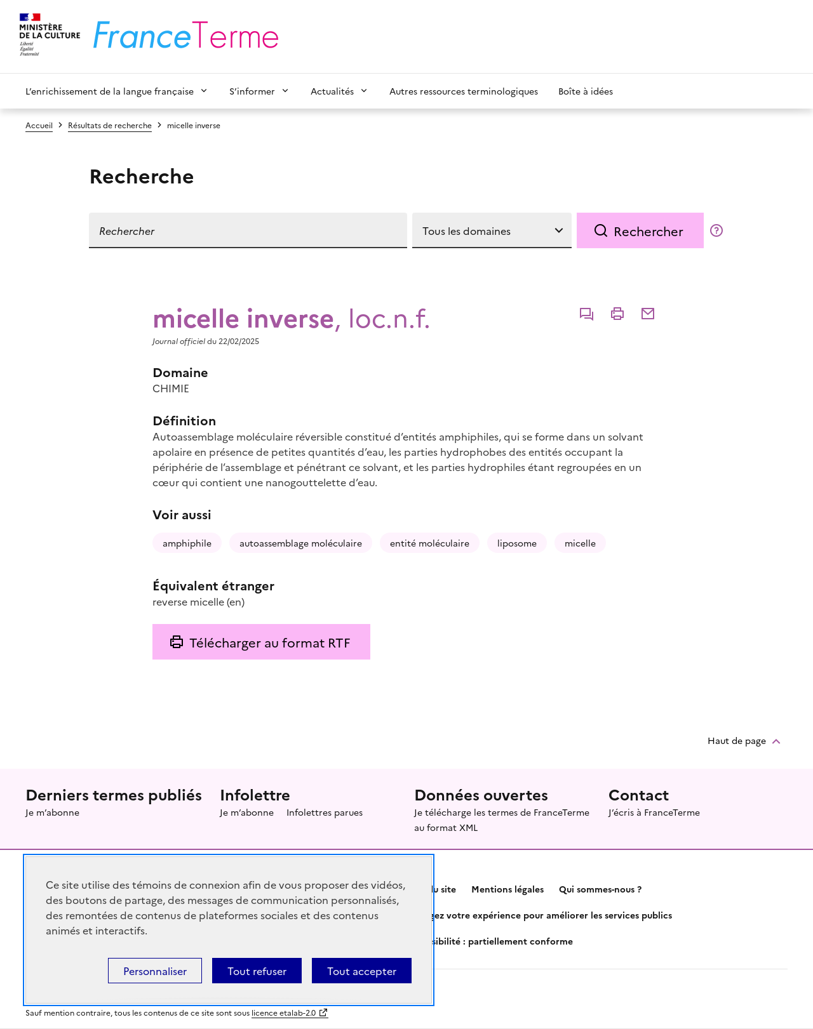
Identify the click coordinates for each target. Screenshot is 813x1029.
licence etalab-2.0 (284, 1012)
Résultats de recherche (110, 124)
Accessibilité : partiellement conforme (489, 940)
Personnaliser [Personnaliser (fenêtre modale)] (155, 971)
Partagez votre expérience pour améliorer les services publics (539, 914)
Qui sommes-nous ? (600, 888)
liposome (517, 542)
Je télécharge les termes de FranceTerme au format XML (501, 819)
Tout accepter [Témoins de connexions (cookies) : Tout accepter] (361, 971)
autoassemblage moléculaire (300, 542)
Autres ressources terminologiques (463, 90)
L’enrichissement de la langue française (109, 90)
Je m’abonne (52, 812)
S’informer (252, 90)
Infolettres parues (324, 812)
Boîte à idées (585, 90)
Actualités (332, 90)
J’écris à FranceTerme (654, 812)
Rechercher (648, 230)
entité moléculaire (429, 542)
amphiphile (187, 542)
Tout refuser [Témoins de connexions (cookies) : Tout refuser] (256, 971)
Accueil (39, 124)
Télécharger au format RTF (269, 642)
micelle (580, 542)
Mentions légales (507, 888)
